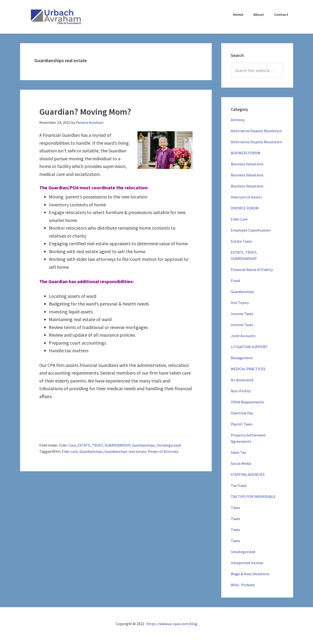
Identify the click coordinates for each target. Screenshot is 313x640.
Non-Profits (241, 391)
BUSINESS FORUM (245, 152)
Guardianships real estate (125, 451)
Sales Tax (238, 452)
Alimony (238, 119)
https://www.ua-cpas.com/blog (171, 623)
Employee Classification (251, 230)
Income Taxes (242, 313)
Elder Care (67, 445)
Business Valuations (247, 163)
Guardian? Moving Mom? (85, 111)
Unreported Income (247, 562)
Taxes (235, 507)
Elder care (70, 451)
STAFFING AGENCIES (248, 474)
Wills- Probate (243, 584)
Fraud (235, 280)
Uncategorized (169, 445)
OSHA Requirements (247, 402)
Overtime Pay (242, 413)
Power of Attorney (163, 451)
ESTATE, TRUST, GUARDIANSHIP (104, 445)
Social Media (241, 463)
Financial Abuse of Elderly (252, 269)
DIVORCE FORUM (245, 208)
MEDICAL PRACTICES (248, 368)
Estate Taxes (241, 241)
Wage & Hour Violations (250, 573)
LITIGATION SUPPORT (249, 346)
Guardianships (143, 445)
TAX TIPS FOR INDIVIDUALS (253, 496)
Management (242, 357)
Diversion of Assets (246, 197)
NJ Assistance (242, 379)
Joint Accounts (243, 335)
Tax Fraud (238, 485)
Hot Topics (240, 302)
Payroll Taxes (242, 424)
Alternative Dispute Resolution (256, 130)
